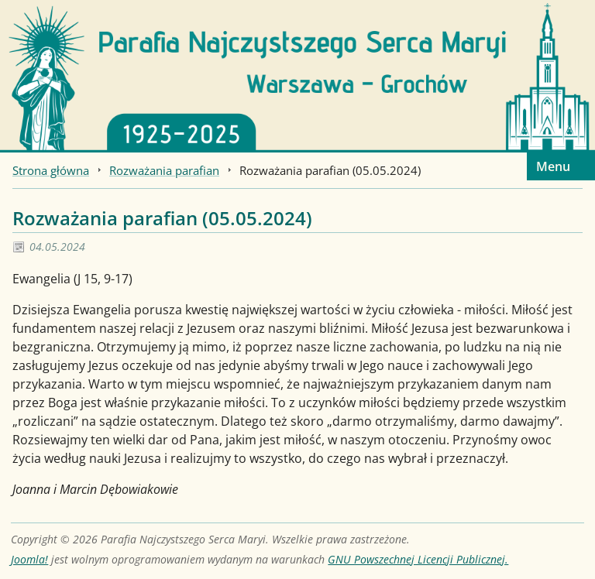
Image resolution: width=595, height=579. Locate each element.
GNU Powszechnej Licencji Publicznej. (418, 559)
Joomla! (29, 559)
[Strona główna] (297, 75)
